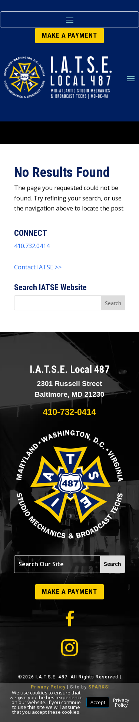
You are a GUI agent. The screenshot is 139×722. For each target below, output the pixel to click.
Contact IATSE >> (38, 267)
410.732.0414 (32, 246)
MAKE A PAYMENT (69, 35)
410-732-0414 (69, 412)
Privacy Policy (121, 702)
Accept (97, 702)
